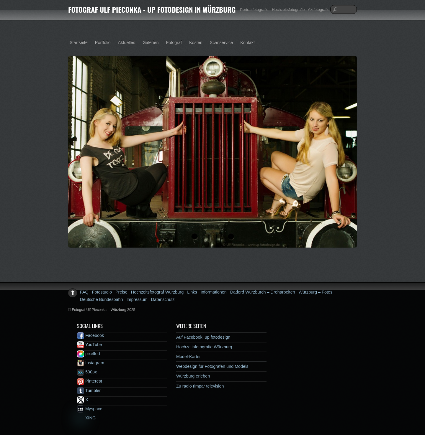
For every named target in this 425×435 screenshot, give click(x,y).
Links (192, 292)
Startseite (79, 42)
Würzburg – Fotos (315, 292)
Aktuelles (126, 42)
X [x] (82, 399)
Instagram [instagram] (90, 362)
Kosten (195, 42)
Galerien (150, 42)
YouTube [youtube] (89, 344)
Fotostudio (102, 292)
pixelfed (88, 353)
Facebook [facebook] (90, 335)
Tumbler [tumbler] (89, 390)
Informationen (214, 292)
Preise (121, 292)
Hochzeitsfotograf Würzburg (157, 292)
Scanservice (221, 42)
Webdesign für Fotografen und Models (212, 366)
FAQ (84, 292)
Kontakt (247, 42)
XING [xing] (86, 418)
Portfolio (103, 42)
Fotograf (174, 42)
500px (87, 372)
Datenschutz (163, 299)
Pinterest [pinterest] (89, 381)
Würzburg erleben (193, 376)
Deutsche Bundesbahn (101, 299)
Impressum (137, 299)
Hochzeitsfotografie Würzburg (204, 347)
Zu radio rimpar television (200, 386)
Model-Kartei (188, 356)
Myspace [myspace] (89, 408)
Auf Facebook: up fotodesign (203, 337)
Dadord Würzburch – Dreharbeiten (262, 292)
